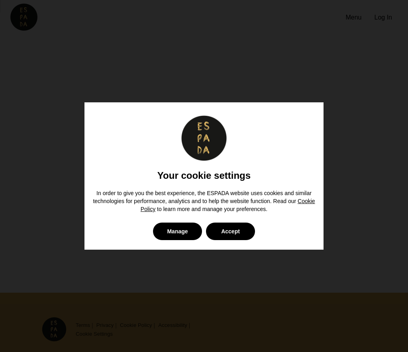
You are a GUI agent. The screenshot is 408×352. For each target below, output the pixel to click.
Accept (230, 231)
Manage (177, 231)
